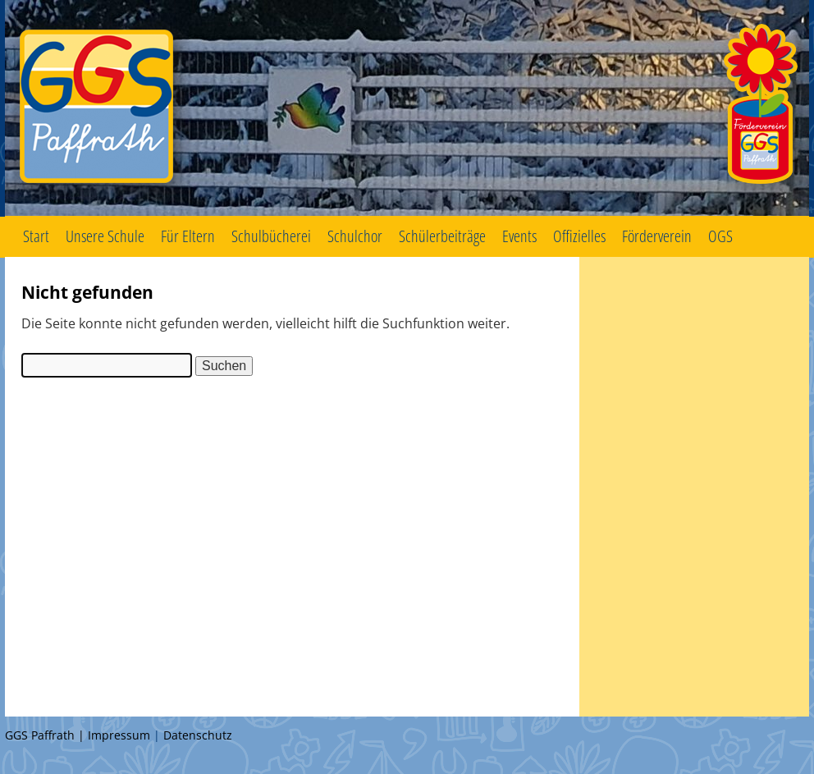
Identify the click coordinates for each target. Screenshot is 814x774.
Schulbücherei (271, 236)
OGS (720, 236)
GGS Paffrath (407, 108)
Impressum (119, 735)
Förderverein (657, 236)
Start (36, 236)
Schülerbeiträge (442, 236)
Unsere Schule (105, 236)
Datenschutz (197, 735)
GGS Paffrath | (46, 735)
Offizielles (579, 236)
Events (519, 236)
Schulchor (354, 236)
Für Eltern (188, 236)
